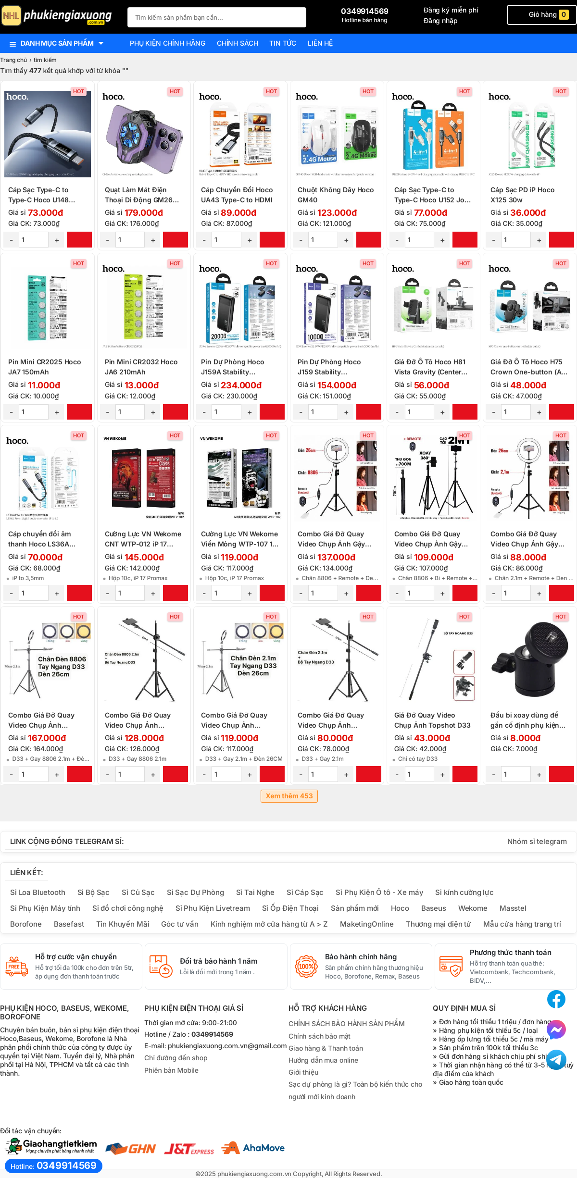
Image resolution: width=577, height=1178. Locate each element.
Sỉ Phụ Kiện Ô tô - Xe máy (379, 892)
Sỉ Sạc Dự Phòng (195, 892)
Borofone (26, 924)
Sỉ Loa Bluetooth (37, 892)
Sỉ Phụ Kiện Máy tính (45, 908)
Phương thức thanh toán (511, 952)
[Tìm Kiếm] (296, 16)
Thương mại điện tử (438, 924)
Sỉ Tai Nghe (255, 892)
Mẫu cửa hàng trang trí (522, 924)
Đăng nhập (441, 20)
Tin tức (282, 43)
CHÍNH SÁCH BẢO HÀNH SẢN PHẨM (346, 1023)
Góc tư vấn (179, 924)
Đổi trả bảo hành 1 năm (219, 961)
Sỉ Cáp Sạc (305, 892)
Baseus (433, 908)
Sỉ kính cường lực (464, 892)
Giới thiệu (303, 1072)
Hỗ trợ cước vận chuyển (76, 957)
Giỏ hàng (542, 15)
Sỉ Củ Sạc (138, 892)
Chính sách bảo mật (319, 1036)
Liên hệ (320, 43)
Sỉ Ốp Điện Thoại (290, 908)
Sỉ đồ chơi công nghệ (127, 908)
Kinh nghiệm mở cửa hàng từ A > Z (269, 924)
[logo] (59, 16)
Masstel (513, 908)
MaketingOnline (367, 924)
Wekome (473, 908)
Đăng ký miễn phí (451, 10)
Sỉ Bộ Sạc (93, 892)
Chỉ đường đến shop (175, 1058)
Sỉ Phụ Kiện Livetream (213, 908)
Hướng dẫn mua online (323, 1060)
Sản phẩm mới (355, 908)
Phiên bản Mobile (171, 1070)
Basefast (69, 924)
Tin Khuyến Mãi (123, 924)
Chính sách (237, 43)
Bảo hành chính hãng (361, 957)
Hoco (400, 908)
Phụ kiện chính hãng (167, 43)
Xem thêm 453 (289, 796)
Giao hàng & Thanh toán (325, 1048)
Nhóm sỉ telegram (537, 841)
